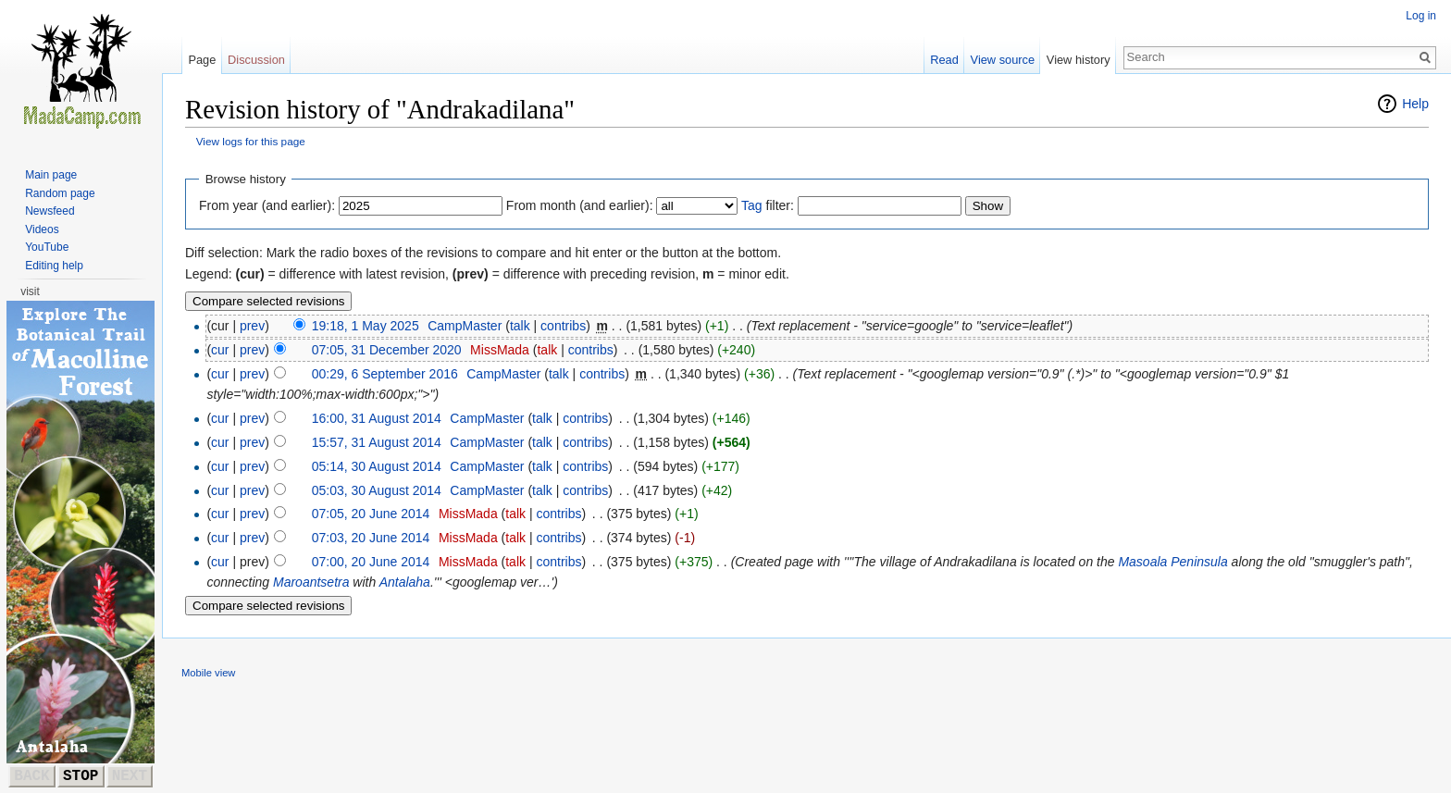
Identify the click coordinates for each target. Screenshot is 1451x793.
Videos (41, 229)
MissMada (499, 349)
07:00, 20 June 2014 (371, 561)
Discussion (256, 60)
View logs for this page (250, 141)
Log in (1421, 15)
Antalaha (404, 582)
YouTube (46, 247)
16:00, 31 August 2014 (376, 418)
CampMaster (465, 325)
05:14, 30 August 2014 (376, 466)
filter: (767, 205)
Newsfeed (49, 210)
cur (220, 349)
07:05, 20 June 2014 (371, 513)
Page (202, 60)
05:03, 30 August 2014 (376, 490)
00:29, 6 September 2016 (385, 373)
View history (1078, 60)
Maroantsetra (311, 582)
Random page (59, 193)
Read (944, 60)
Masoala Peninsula (1172, 561)
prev (252, 325)
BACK (31, 776)
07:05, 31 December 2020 (387, 349)
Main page (51, 174)
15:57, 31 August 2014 (376, 442)
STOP (80, 776)
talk (520, 325)
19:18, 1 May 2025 (365, 325)
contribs (563, 325)
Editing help (54, 265)
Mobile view (208, 672)
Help (1415, 103)
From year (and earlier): (267, 205)
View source (1003, 60)
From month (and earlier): (579, 205)
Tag (752, 205)
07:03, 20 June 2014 (371, 537)
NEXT (129, 776)
